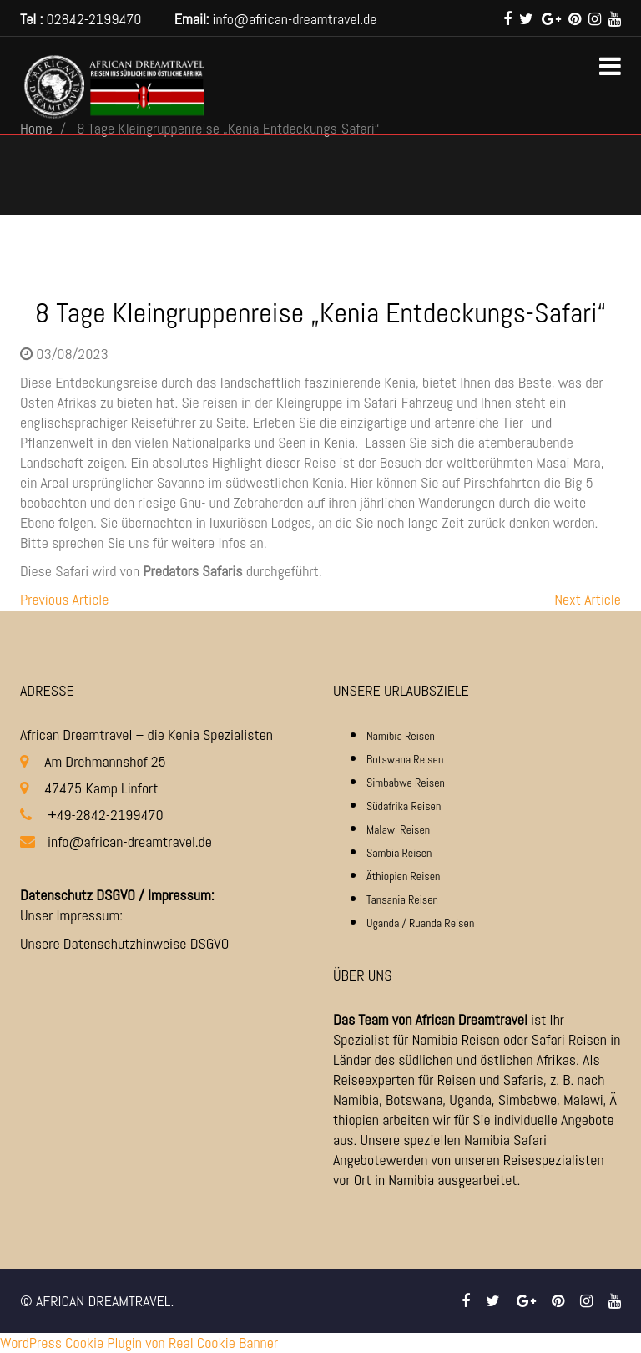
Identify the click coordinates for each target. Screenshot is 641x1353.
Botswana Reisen (404, 759)
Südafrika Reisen (403, 805)
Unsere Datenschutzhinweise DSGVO (124, 943)
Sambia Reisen (399, 852)
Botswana (414, 1099)
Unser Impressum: (71, 915)
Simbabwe (527, 1099)
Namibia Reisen (400, 735)
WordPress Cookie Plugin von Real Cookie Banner (139, 1342)
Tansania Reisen (402, 899)
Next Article (587, 599)
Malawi (583, 1099)
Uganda (470, 1099)
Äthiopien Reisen (403, 876)
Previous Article (64, 599)
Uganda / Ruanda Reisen (420, 922)
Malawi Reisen (398, 829)
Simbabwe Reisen (405, 782)
